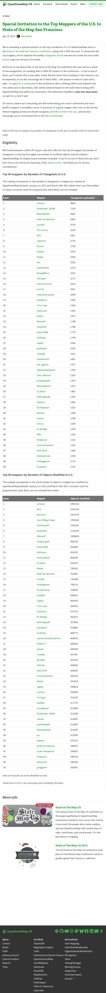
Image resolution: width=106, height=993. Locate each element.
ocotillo (41, 224)
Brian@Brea (43, 273)
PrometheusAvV (45, 445)
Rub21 (40, 316)
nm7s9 (40, 289)
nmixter (41, 503)
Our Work (47, 4)
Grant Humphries (45, 751)
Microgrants (71, 955)
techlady (41, 337)
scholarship (57, 115)
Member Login (96, 4)
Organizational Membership (78, 951)
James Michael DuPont (49, 638)
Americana (39, 966)
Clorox (40, 423)
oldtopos (41, 278)
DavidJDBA (42, 332)
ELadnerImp (43, 589)
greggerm (42, 767)
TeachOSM (39, 943)
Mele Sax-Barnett (46, 219)
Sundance (42, 300)
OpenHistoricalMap (43, 959)
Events (74, 4)
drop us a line (55, 162)
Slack (67, 959)
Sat (38, 262)
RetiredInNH (43, 214)
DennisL (41, 402)
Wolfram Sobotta (46, 745)
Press (5, 966)
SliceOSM (38, 970)
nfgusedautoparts (46, 369)
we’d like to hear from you (63, 111)
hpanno (40, 412)
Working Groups (72, 966)
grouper (41, 659)
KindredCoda (43, 455)
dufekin (41, 702)
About (37, 4)
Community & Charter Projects (49, 955)
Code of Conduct (10, 959)
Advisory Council (10, 955)
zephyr (40, 343)
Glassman (42, 310)
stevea (40, 418)
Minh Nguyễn (43, 396)
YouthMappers (41, 962)
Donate (69, 978)
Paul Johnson (44, 375)
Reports (6, 962)
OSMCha (38, 978)
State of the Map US (68, 807)
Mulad (40, 257)
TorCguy (41, 697)
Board (5, 947)
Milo (39, 434)
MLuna (40, 246)
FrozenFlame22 (45, 676)
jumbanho (42, 348)
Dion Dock (42, 450)
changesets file (53, 55)
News (82, 4)
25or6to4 (41, 326)
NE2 (39, 235)
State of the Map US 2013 (71, 845)
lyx (38, 735)
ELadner (41, 391)
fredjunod (42, 439)
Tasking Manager (73, 962)
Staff (4, 951)
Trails (36, 951)
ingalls (40, 686)
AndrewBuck (43, 557)
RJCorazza (42, 230)
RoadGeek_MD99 (46, 208)
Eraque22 (42, 466)
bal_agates (43, 364)
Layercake (39, 990)
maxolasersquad (45, 294)
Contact (6, 943)
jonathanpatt (43, 380)
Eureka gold (43, 541)
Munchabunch (44, 386)
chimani (41, 665)
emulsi (40, 649)
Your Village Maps (46, 520)
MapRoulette (40, 974)
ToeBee (41, 654)
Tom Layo (42, 305)
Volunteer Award (73, 974)
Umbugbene (43, 461)
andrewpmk (43, 267)
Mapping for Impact (43, 947)
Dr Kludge (42, 429)
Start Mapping (72, 943)
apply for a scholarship (24, 83)
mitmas (41, 203)
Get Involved (61, 4)
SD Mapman (43, 407)
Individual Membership (76, 947)
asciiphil (41, 595)
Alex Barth (24, 36)
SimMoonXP (43, 359)
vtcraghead (43, 708)
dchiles (40, 251)
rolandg (41, 353)
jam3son (41, 514)
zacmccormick (44, 283)
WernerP (41, 321)
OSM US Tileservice (43, 986)
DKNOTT (41, 643)
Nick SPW (42, 670)
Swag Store (70, 970)
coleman (41, 240)
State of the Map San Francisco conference (28, 51)
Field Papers (40, 982)
